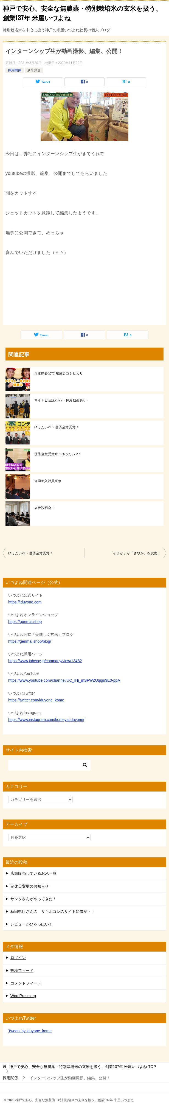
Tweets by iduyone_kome (30, 1031)
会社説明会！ (44, 508)
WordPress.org (23, 996)
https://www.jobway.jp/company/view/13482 (45, 661)
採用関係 (14, 70)
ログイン (18, 957)
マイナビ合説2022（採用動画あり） (62, 400)
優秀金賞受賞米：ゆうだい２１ (58, 454)
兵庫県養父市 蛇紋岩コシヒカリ (58, 373)
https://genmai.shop (25, 621)
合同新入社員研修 (47, 481)
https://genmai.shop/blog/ (29, 641)
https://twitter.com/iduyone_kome (36, 700)
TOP (82, 1066)
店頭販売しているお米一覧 (33, 873)
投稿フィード (21, 970)
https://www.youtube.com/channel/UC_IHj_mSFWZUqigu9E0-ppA (64, 680)
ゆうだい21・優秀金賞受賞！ (56, 427)
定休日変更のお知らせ (29, 886)
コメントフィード (25, 983)
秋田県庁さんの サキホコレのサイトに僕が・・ (52, 911)
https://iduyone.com (24, 602)
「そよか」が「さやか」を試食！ (135, 553)
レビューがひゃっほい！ (31, 924)
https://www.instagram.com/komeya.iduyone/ (46, 719)
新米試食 (34, 70)
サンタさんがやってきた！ (33, 899)
